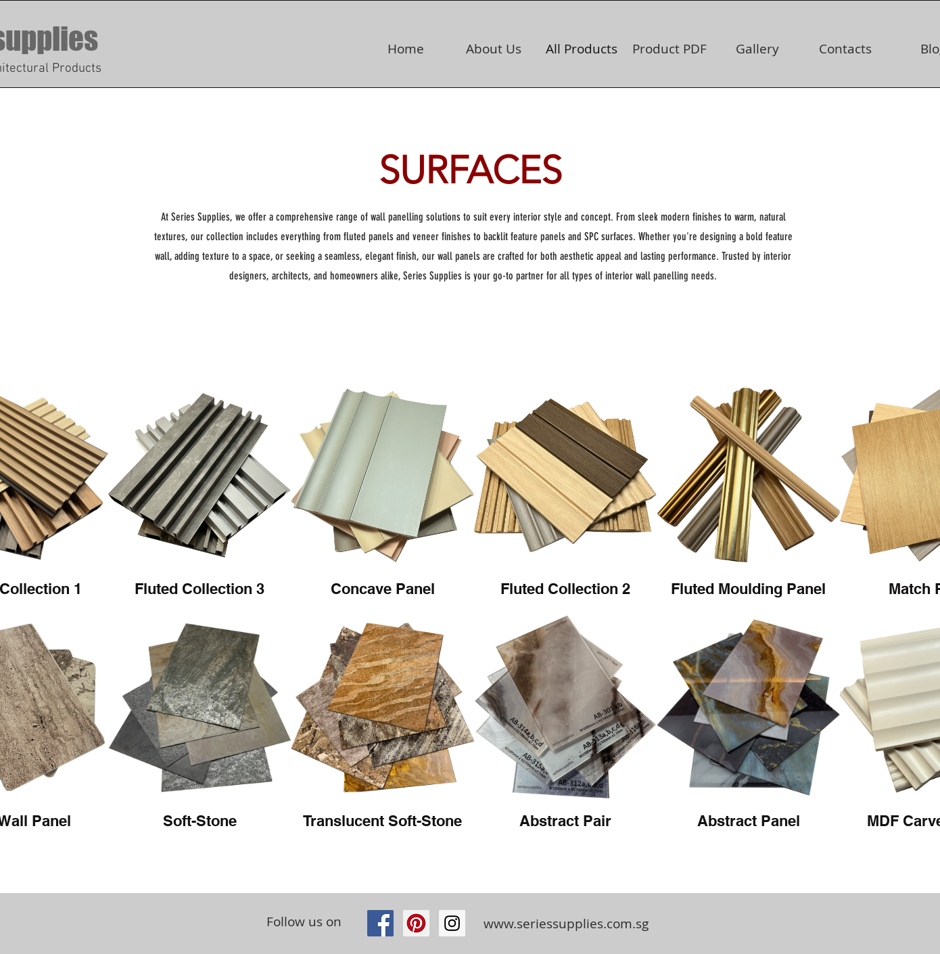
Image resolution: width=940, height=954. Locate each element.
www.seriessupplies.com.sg (566, 923)
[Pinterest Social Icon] (416, 923)
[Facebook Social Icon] (380, 923)
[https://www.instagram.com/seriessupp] (452, 923)
